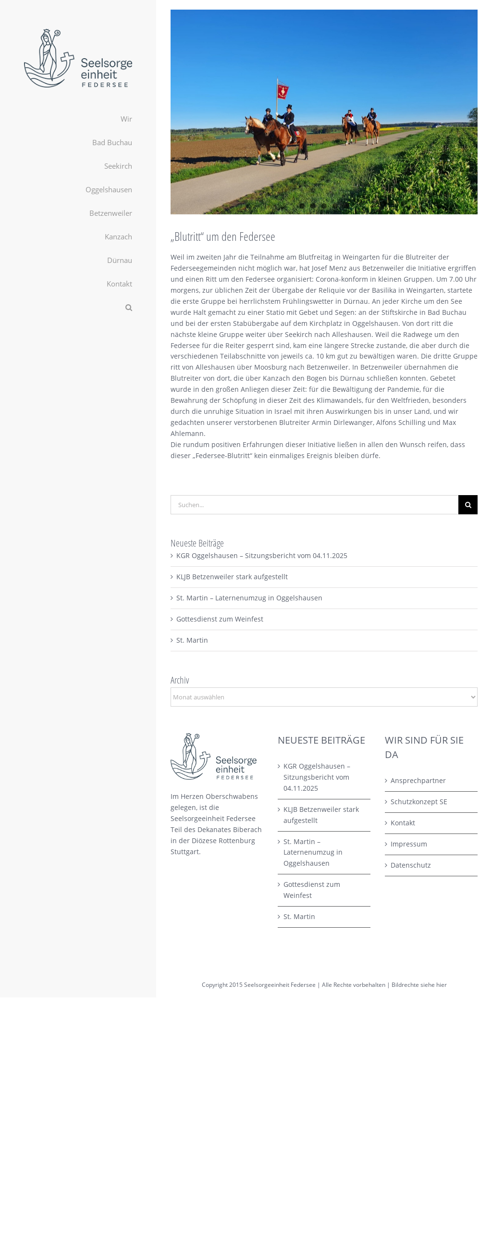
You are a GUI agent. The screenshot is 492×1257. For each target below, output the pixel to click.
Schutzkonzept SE (419, 801)
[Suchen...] (314, 504)
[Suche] (468, 504)
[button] (78, 307)
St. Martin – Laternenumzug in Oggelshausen (249, 597)
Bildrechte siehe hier (419, 985)
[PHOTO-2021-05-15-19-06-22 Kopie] (324, 112)
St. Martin (192, 640)
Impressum (409, 843)
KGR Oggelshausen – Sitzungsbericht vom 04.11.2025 (261, 555)
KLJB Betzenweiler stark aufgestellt (232, 576)
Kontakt (403, 822)
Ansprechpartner (418, 780)
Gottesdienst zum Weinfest (219, 618)
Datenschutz (411, 865)
